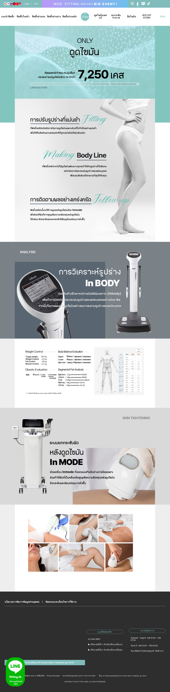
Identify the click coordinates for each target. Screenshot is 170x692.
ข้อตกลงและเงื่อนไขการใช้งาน (60, 602)
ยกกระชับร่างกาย (116, 16)
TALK (162, 16)
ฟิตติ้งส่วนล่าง (54, 16)
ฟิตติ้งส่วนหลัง (69, 16)
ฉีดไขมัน (131, 16)
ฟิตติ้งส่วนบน (38, 16)
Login (27, 4)
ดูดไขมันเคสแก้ (100, 16)
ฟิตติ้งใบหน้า (23, 16)
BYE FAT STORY (146, 16)
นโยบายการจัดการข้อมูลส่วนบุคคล (22, 602)
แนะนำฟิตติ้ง (7, 16)
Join (36, 4)
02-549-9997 (94, 639)
